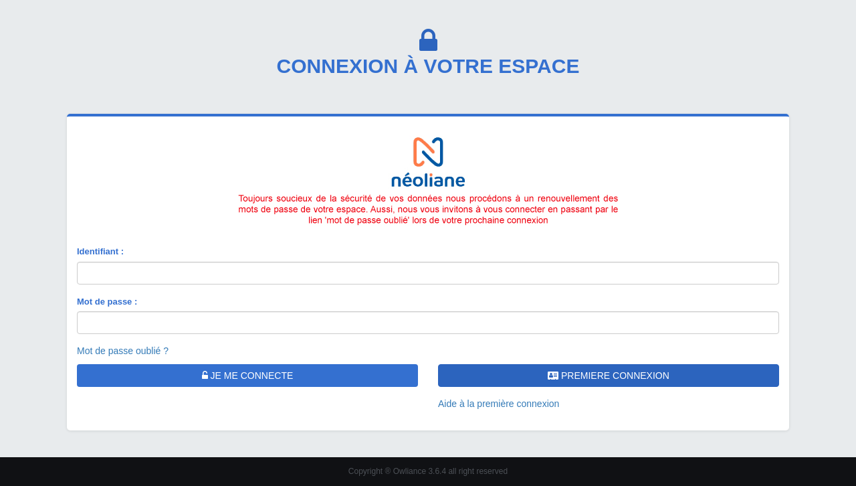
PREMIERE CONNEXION (608, 375)
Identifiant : (100, 251)
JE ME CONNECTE (248, 375)
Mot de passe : (107, 302)
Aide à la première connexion (498, 403)
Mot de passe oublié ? (123, 350)
